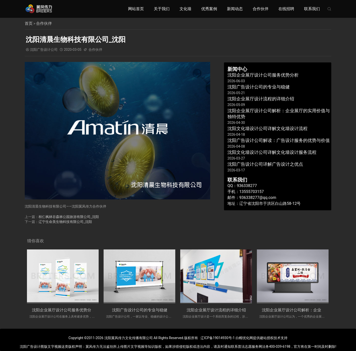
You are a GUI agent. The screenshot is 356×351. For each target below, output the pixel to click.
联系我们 (312, 8)
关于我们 (162, 8)
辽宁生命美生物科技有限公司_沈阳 (65, 221)
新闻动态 (235, 8)
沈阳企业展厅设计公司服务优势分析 (63, 309)
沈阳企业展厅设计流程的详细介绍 (216, 309)
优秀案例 (209, 8)
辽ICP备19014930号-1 (217, 338)
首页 (29, 23)
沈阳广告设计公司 (44, 50)
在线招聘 (286, 8)
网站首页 (136, 8)
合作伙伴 (260, 8)
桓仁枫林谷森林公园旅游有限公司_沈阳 (69, 216)
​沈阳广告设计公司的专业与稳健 (139, 309)
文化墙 (185, 8)
